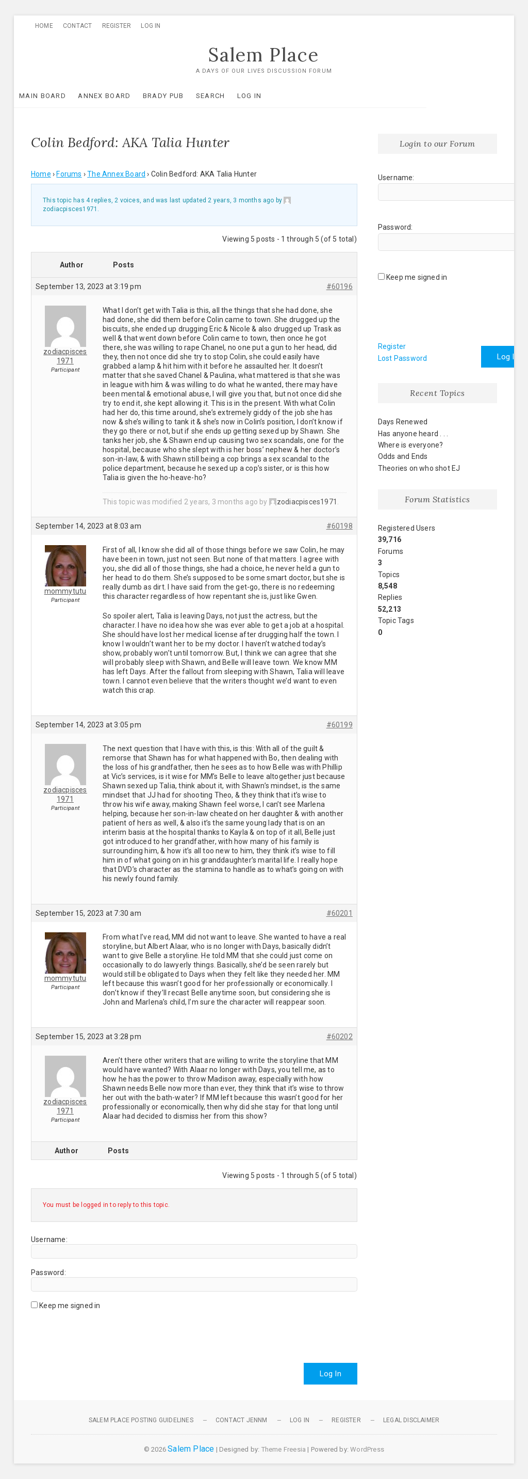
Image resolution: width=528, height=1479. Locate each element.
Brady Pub (180, 96)
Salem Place (264, 55)
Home (44, 25)
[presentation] (109, 1332)
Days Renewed (402, 422)
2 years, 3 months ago (241, 200)
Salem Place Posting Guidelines (141, 1420)
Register (116, 25)
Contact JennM (242, 1420)
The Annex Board (116, 174)
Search (227, 96)
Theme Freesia (283, 1449)
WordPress (367, 1449)
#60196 (339, 286)
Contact (77, 25)
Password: (48, 1272)
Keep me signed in (69, 1305)
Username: (49, 1239)
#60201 (339, 914)
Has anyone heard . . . (413, 434)
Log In (150, 25)
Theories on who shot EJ (419, 468)
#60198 (339, 526)
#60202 (339, 1037)
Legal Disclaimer (411, 1420)
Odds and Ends (403, 457)
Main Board (59, 96)
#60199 (339, 725)
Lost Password (402, 358)
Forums (68, 174)
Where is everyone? (410, 445)
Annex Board (121, 96)
